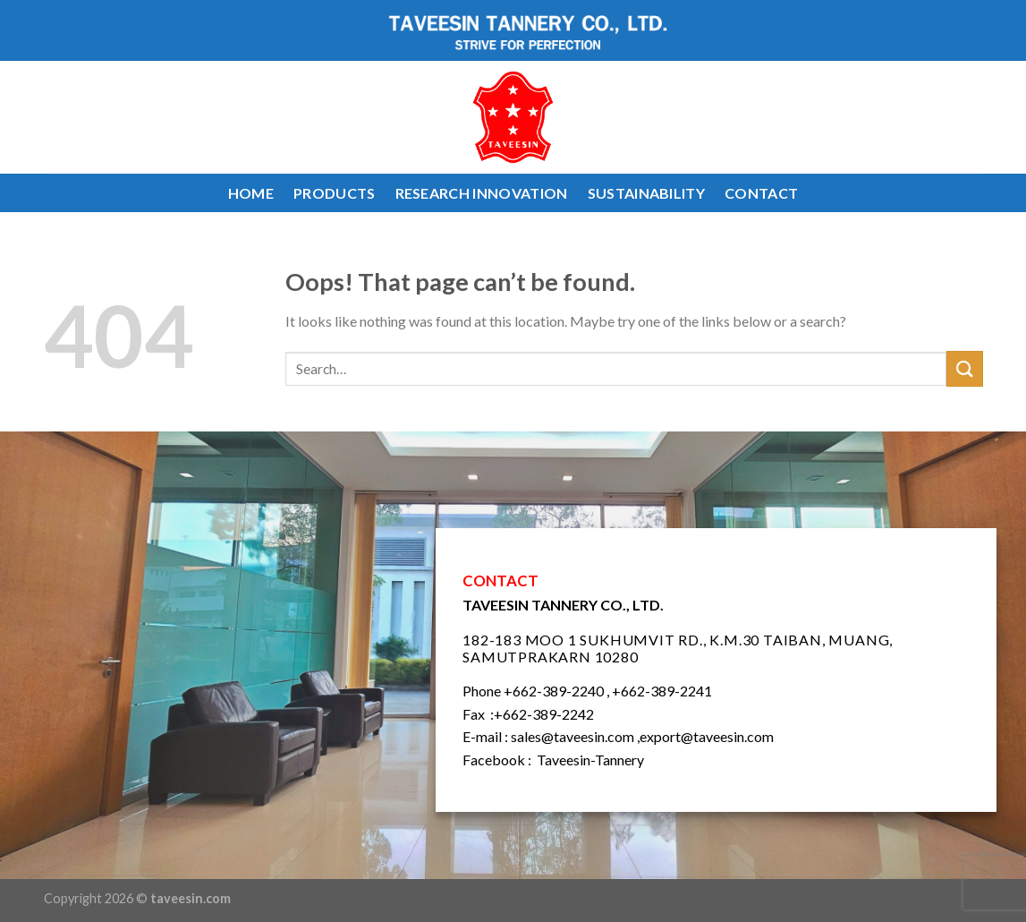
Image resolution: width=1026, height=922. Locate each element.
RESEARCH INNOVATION (481, 192)
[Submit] (964, 368)
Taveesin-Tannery (590, 759)
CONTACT (761, 192)
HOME (251, 192)
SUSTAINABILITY (646, 192)
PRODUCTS (334, 192)
